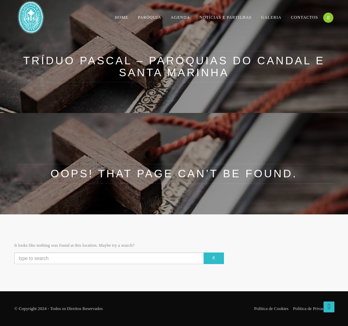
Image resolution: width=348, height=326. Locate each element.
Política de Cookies (271, 308)
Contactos (304, 17)
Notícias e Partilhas (225, 17)
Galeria (271, 17)
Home (121, 17)
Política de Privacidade (313, 308)
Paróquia (149, 17)
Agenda (180, 17)
